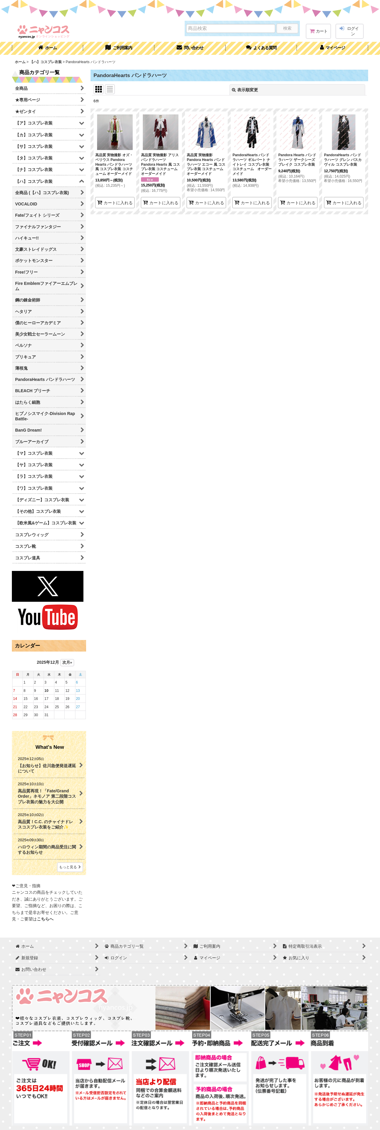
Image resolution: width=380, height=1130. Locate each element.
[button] (261, 48)
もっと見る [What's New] (70, 867)
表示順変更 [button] (245, 89)
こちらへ (45, 919)
